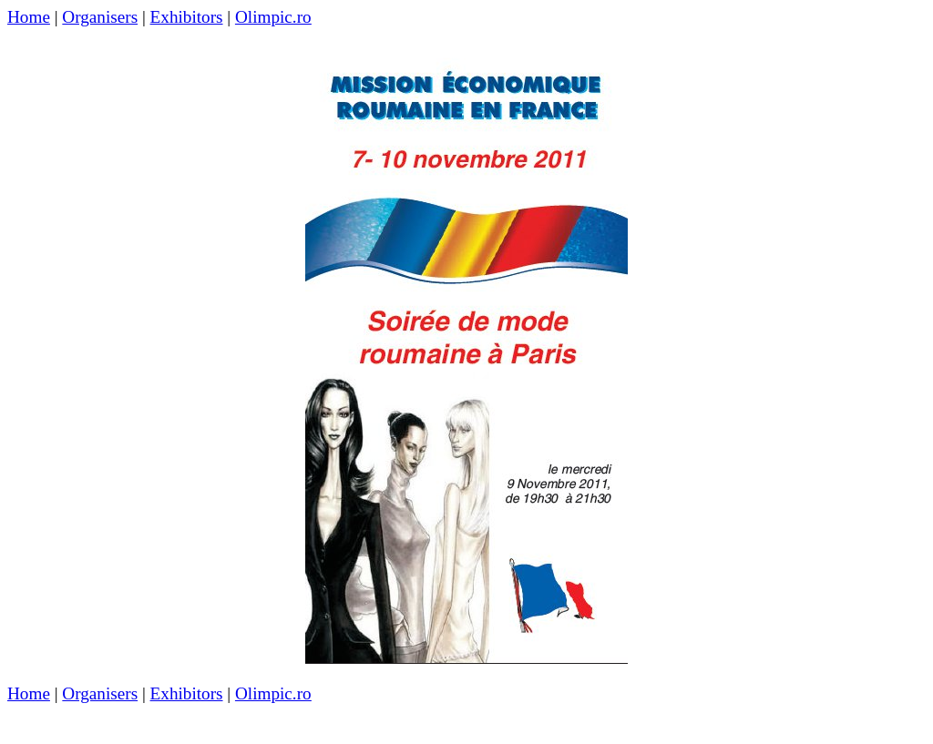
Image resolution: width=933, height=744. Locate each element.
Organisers (100, 16)
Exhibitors (186, 16)
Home (28, 16)
